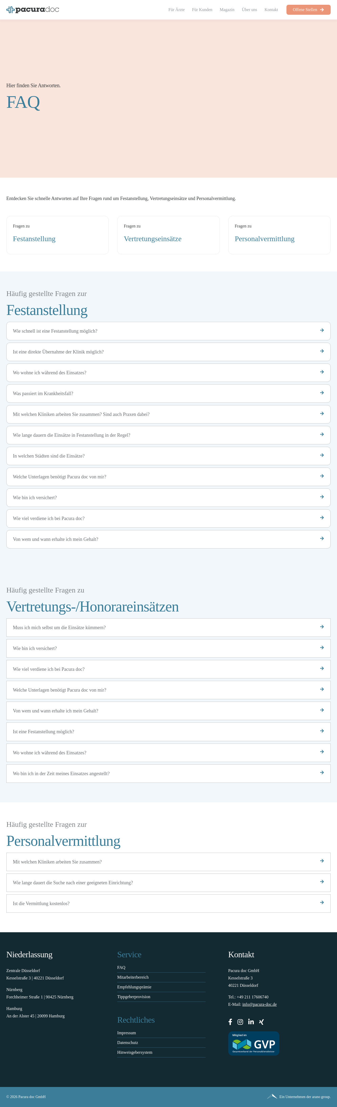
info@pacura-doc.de (259, 1004)
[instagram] (240, 1022)
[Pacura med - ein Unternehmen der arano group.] (252, 1097)
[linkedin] (251, 1022)
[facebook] (230, 1022)
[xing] (261, 1022)
